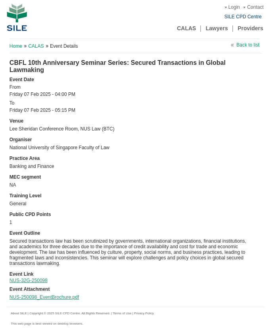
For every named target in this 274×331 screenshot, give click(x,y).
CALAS (186, 28)
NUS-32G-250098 (29, 280)
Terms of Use (122, 313)
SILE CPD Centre (243, 16)
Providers (250, 28)
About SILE (19, 313)
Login (234, 7)
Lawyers (217, 28)
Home (16, 46)
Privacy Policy (144, 313)
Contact (255, 7)
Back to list (247, 45)
